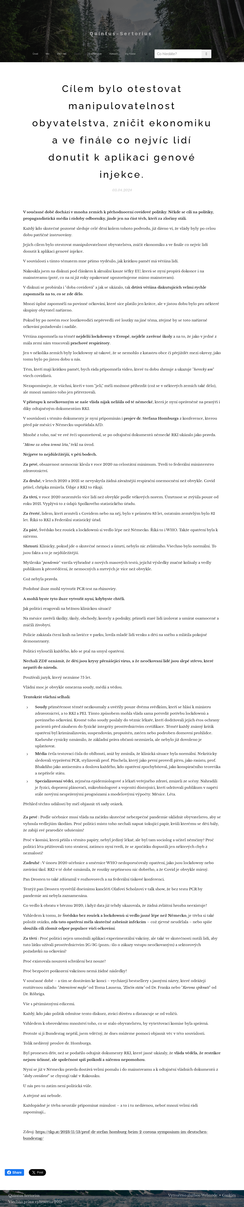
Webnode (209, 1195)
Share (14, 1172)
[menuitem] (62, 54)
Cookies (229, 1195)
